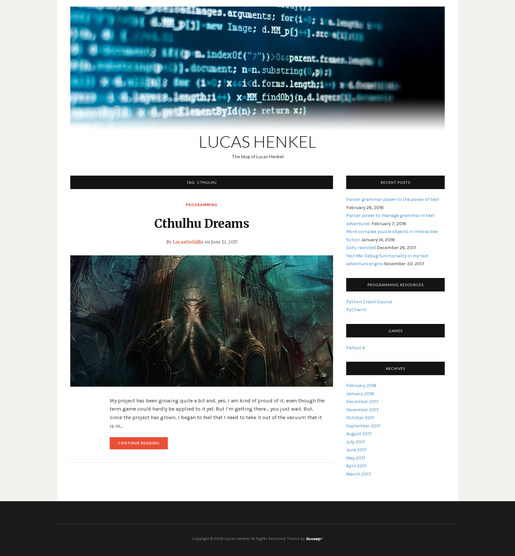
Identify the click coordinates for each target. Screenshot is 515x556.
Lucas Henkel (258, 141)
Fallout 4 (355, 348)
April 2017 (356, 466)
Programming (201, 205)
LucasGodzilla (188, 242)
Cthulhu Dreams (201, 223)
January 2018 (360, 393)
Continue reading (143, 444)
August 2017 (359, 434)
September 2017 (363, 426)
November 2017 (362, 410)
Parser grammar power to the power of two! (392, 199)
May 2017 (356, 458)
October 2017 (360, 417)
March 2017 (358, 474)
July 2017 (355, 442)
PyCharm (356, 309)
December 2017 (362, 401)
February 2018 (361, 385)
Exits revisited (361, 247)
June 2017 (356, 450)
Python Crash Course (369, 302)
